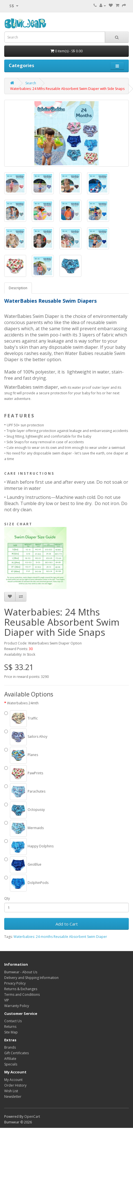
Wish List (11, 1091)
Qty (7, 898)
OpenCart (32, 1116)
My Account (13, 1079)
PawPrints (23, 773)
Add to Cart (67, 924)
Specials (10, 1064)
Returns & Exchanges (20, 989)
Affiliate (10, 1058)
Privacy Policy (15, 983)
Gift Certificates (16, 1053)
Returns (10, 1026)
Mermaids (24, 828)
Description (18, 288)
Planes (21, 755)
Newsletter (12, 1096)
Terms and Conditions (22, 994)
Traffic (21, 718)
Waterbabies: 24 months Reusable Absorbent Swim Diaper (60, 936)
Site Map (11, 1032)
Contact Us (13, 1021)
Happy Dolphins (29, 846)
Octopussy (24, 810)
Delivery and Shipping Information (31, 977)
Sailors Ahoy (25, 736)
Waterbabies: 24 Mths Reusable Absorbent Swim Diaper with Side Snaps (67, 88)
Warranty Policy (16, 1005)
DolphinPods (26, 883)
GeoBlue (22, 864)
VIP (6, 1000)
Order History (15, 1085)
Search (30, 83)
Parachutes (24, 791)
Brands (10, 1047)
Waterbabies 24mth (23, 703)
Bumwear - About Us (20, 972)
